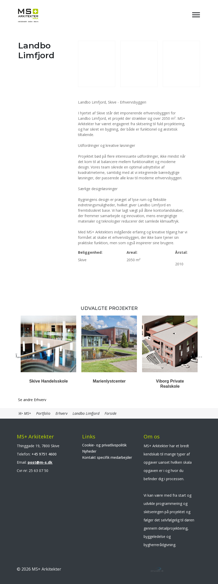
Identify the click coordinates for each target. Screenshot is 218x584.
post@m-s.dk (40, 462)
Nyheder (89, 451)
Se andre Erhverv (32, 399)
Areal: (132, 252)
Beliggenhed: (90, 252)
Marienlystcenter (109, 381)
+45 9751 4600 (44, 454)
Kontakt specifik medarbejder (107, 457)
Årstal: (181, 252)
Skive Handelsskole (48, 381)
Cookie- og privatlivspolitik (104, 445)
